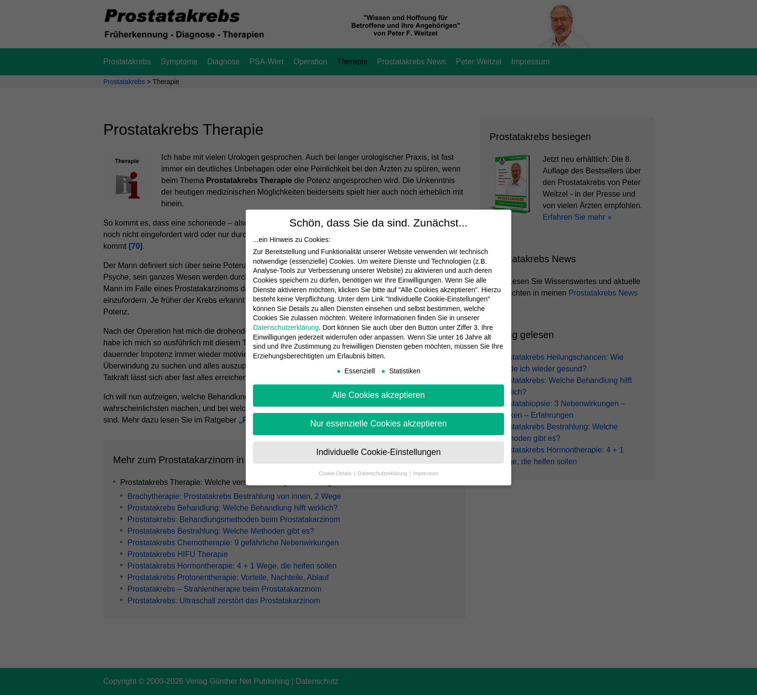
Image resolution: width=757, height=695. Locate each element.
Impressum (425, 473)
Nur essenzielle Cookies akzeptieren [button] (378, 423)
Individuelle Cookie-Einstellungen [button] (378, 452)
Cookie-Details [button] (336, 473)
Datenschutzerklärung (286, 327)
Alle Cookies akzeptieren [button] (378, 395)
